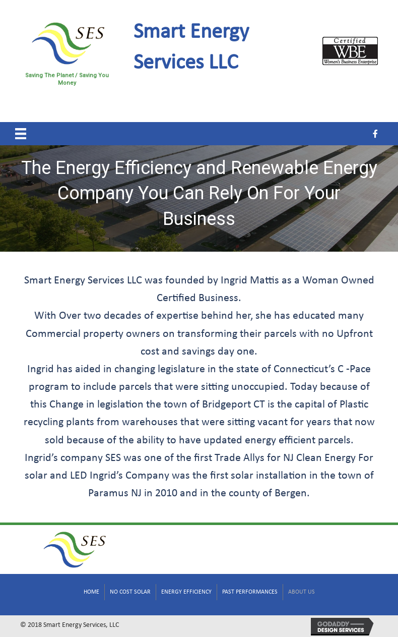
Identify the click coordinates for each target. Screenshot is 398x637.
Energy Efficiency (186, 592)
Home (91, 592)
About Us (301, 592)
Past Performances (250, 592)
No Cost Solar (130, 592)
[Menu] (20, 134)
